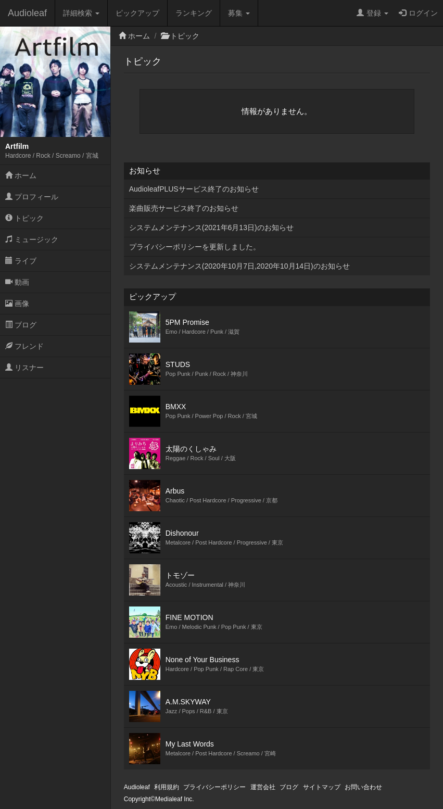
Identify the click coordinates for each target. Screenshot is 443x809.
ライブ (20, 261)
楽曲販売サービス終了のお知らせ (183, 208)
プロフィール (31, 197)
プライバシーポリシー (214, 787)
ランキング (193, 13)
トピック (24, 218)
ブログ (20, 325)
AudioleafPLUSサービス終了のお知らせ (194, 189)
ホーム (20, 175)
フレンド (24, 346)
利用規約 (166, 787)
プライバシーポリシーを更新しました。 (194, 247)
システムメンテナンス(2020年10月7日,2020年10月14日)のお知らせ (239, 266)
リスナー (24, 367)
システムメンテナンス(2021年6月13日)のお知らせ (211, 227)
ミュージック (31, 239)
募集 (239, 13)
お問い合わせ (363, 787)
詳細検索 (81, 13)
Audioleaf (27, 13)
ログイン (418, 13)
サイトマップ (321, 787)
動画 (17, 282)
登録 (372, 13)
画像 (17, 303)
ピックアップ (137, 13)
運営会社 (262, 787)
